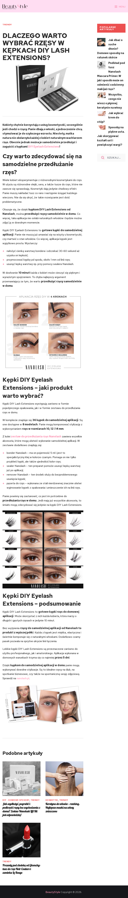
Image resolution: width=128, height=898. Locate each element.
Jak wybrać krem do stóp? (110, 117)
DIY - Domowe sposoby (15, 800)
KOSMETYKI (52, 800)
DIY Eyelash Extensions (43, 146)
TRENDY (7, 24)
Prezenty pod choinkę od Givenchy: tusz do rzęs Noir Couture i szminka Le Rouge (21, 869)
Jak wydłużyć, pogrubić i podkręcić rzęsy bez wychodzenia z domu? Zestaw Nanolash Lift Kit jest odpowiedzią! (21, 809)
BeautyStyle (53, 892)
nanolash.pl (23, 678)
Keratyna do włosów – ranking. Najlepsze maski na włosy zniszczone (63, 807)
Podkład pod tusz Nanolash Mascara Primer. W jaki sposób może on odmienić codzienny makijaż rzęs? (111, 76)
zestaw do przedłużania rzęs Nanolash (36, 436)
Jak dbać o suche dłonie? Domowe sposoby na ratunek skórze (110, 48)
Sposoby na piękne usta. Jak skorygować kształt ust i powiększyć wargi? (110, 136)
